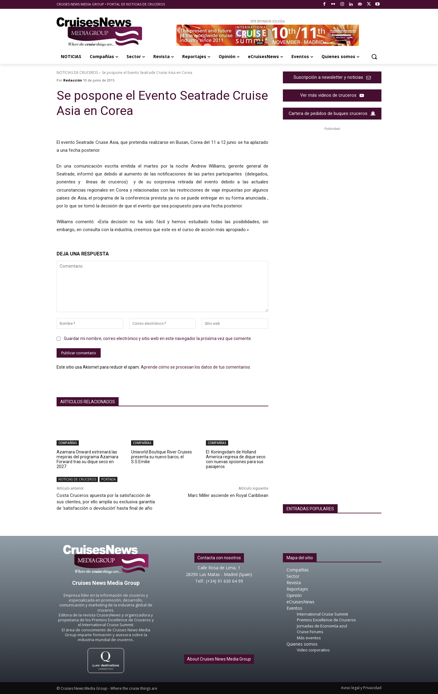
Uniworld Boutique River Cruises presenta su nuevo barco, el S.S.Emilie (161, 456)
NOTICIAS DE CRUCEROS (77, 72)
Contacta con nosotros (219, 557)
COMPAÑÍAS (67, 443)
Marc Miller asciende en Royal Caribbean (228, 495)
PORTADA (108, 479)
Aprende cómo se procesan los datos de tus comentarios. (196, 367)
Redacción (72, 80)
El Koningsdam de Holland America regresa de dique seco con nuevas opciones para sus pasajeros (236, 459)
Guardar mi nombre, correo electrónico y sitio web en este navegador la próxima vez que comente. (158, 338)
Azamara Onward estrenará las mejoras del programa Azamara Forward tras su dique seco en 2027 (87, 459)
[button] (374, 56)
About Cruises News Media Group (219, 659)
